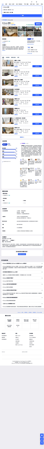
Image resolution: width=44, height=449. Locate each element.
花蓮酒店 (34, 312)
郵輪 (42, 4)
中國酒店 (25, 312)
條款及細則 (17, 341)
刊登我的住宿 (31, 341)
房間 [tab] (3, 57)
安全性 (30, 346)
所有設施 (3, 42)
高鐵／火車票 (11, 4)
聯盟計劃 (30, 339)
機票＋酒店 (32, 4)
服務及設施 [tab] (13, 57)
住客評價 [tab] (7, 57)
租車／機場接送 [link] (19, 4)
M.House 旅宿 (6, 23)
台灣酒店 (30, 312)
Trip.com (19, 312)
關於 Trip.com (18, 335)
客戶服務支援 (4, 335)
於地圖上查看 (29, 53)
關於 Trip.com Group (19, 344)
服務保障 (3, 337)
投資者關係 (31, 335)
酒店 (22, 312)
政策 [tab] (18, 57)
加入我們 (17, 339)
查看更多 (3, 50)
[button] (34, 2)
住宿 (3, 4)
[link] (32, 2)
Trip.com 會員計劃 (32, 337)
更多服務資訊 (4, 339)
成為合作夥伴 (31, 344)
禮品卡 (37, 4)
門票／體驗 (26, 4)
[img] (10, 31)
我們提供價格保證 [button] (31, 24)
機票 (6, 4)
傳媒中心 (17, 337)
